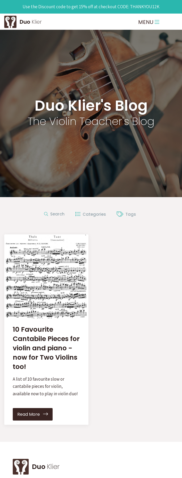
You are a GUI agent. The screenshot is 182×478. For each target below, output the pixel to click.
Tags (126, 214)
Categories (90, 214)
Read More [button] (32, 414)
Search (54, 214)
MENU (148, 22)
